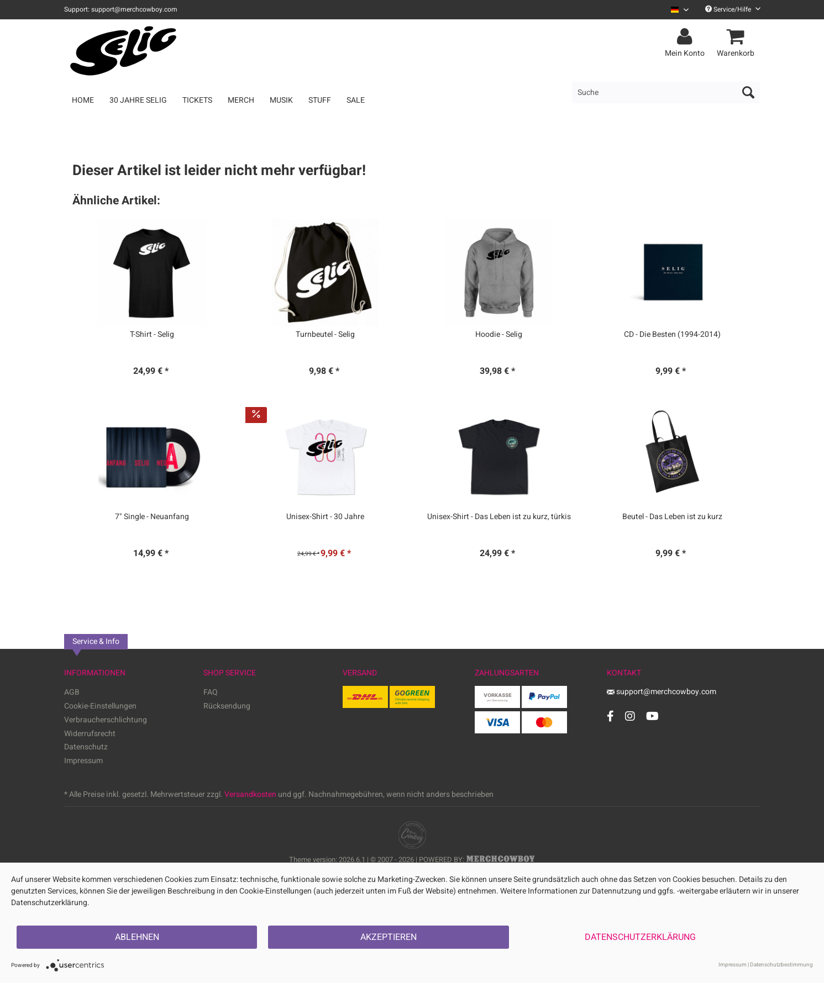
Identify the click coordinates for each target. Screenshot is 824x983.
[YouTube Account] (652, 716)
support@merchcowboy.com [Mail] (661, 691)
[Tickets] (197, 100)
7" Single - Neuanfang (152, 516)
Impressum (83, 761)
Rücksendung (226, 706)
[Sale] (355, 100)
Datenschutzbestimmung (781, 965)
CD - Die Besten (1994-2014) (672, 334)
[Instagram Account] (630, 716)
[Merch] (241, 100)
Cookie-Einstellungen (100, 706)
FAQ (210, 692)
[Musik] (281, 100)
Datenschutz (86, 747)
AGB (72, 692)
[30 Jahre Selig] (138, 100)
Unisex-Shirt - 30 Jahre (325, 516)
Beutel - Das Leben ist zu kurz (672, 516)
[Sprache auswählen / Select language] (680, 10)
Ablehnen (137, 937)
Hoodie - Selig (498, 334)
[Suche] (666, 92)
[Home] (83, 100)
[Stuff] (320, 100)
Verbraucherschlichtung (105, 720)
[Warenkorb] (737, 37)
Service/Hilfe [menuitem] (732, 9)
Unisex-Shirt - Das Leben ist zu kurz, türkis (499, 516)
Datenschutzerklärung (640, 937)
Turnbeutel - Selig (325, 334)
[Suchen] (748, 92)
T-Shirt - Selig (152, 334)
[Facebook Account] (610, 716)
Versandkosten (250, 794)
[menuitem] (675, 10)
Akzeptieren (388, 937)
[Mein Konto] (686, 37)
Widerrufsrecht (90, 733)
